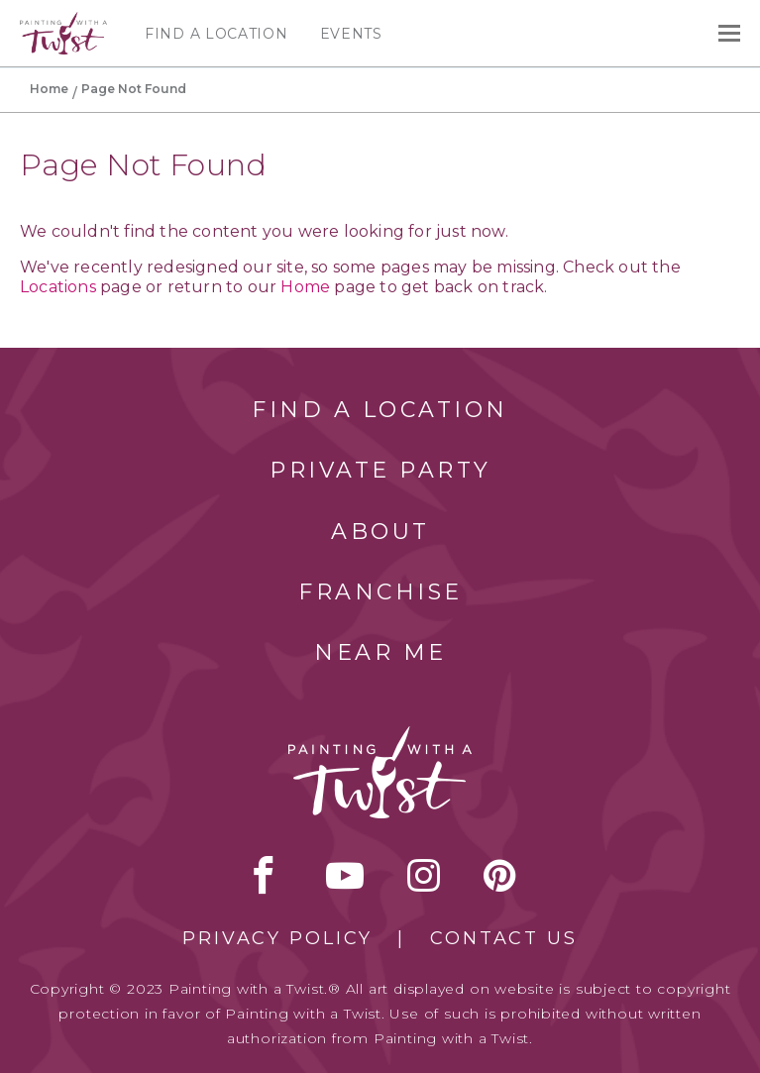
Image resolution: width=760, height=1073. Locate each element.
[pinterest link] (500, 875)
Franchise (380, 592)
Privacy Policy (277, 938)
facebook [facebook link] (263, 875)
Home (49, 88)
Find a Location (216, 34)
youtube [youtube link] (345, 875)
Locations (58, 286)
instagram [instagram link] (423, 875)
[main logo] (63, 21)
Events (351, 34)
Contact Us (504, 938)
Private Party (380, 470)
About (380, 531)
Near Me (380, 652)
